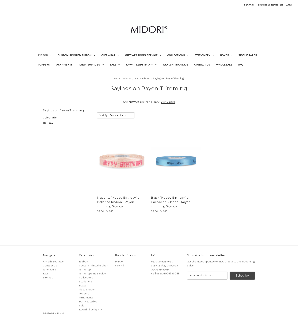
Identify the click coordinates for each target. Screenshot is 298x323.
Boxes (226, 55)
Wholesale (224, 64)
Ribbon (45, 55)
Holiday (48, 123)
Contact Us (202, 64)
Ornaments (64, 64)
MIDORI (119, 261)
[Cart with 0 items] (289, 4)
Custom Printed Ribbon (76, 55)
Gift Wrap (110, 55)
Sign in (262, 4)
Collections (178, 55)
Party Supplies (91, 64)
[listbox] (122, 115)
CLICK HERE (168, 102)
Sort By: (103, 115)
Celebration (50, 117)
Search (249, 4)
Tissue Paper (248, 55)
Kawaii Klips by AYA (141, 64)
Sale (115, 64)
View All (119, 265)
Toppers (44, 64)
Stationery (204, 55)
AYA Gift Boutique (175, 64)
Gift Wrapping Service (143, 55)
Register (277, 4)
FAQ (240, 64)
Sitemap (48, 277)
